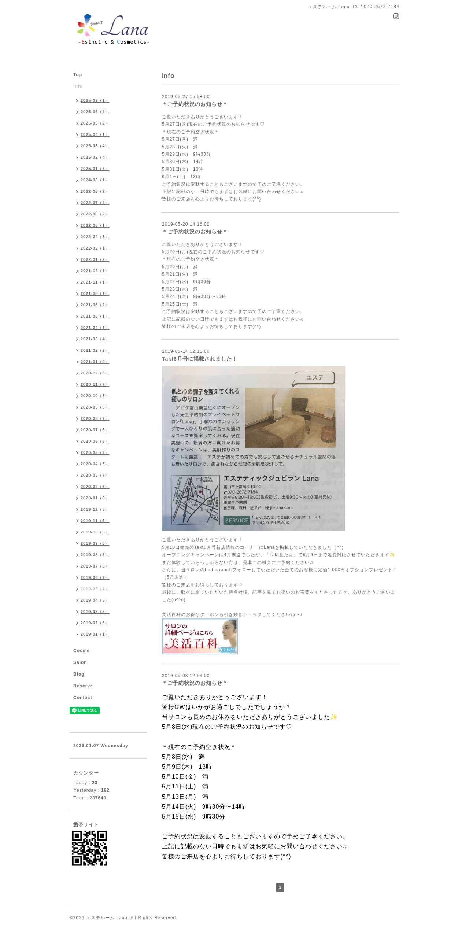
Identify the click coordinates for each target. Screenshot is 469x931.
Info (78, 86)
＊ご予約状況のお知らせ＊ (195, 104)
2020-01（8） (95, 498)
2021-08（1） (95, 293)
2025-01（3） (95, 168)
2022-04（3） (95, 236)
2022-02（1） (95, 248)
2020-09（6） (95, 407)
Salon (80, 662)
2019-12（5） (95, 509)
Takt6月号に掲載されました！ (199, 359)
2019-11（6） (95, 520)
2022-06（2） (95, 214)
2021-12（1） (95, 271)
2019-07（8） (95, 566)
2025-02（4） (95, 157)
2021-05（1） (95, 316)
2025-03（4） (95, 146)
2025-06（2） (95, 112)
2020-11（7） (95, 384)
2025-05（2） (95, 123)
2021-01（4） (95, 361)
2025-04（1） (95, 134)
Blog (79, 674)
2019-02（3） (95, 623)
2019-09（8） (95, 543)
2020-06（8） (95, 441)
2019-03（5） (95, 611)
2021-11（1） (95, 282)
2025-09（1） (95, 100)
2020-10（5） (95, 396)
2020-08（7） (95, 418)
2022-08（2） (95, 191)
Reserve (83, 685)
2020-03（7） (95, 475)
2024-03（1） (95, 180)
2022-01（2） (95, 259)
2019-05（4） (95, 589)
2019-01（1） (95, 634)
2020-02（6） (95, 486)
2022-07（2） (95, 202)
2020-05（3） (95, 452)
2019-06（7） (95, 577)
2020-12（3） (95, 373)
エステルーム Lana (107, 917)
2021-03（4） (95, 339)
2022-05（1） (95, 225)
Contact (82, 697)
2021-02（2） (95, 350)
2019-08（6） (95, 555)
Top (77, 74)
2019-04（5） (95, 600)
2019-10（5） (95, 532)
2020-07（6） (95, 430)
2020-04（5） (95, 464)
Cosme (81, 650)
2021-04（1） (95, 327)
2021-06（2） (95, 305)
